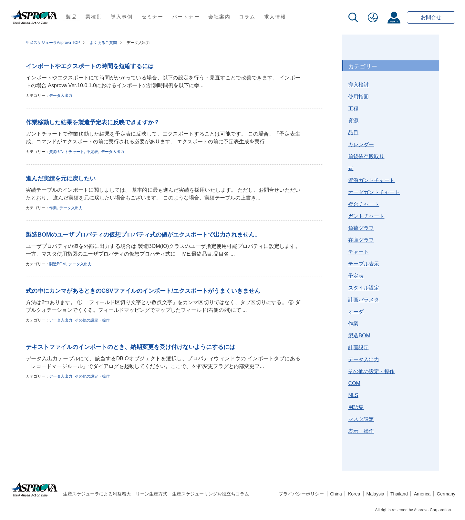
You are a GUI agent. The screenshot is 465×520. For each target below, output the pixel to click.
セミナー (152, 16)
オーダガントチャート (374, 192)
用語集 (356, 407)
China (336, 493)
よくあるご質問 (103, 42)
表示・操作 (361, 431)
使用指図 (358, 96)
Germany (446, 493)
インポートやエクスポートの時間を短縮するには (90, 66)
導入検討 (358, 84)
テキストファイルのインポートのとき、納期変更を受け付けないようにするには (130, 347)
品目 (353, 132)
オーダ (356, 311)
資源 (353, 120)
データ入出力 (60, 95)
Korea (354, 493)
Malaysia (375, 493)
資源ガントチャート (66, 151)
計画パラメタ (363, 299)
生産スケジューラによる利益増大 (97, 493)
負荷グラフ (361, 228)
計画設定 (358, 347)
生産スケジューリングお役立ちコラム (210, 493)
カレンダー (361, 144)
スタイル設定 (363, 288)
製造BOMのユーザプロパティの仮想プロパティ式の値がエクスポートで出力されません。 (143, 234)
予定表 (92, 151)
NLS (353, 395)
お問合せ (431, 17)
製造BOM (57, 264)
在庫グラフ (361, 240)
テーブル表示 (363, 264)
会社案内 (219, 16)
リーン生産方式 (151, 493)
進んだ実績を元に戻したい (61, 178)
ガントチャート (366, 216)
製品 (71, 16)
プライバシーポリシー (301, 493)
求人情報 (275, 16)
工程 (353, 108)
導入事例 (122, 16)
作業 (53, 208)
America (422, 493)
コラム (247, 16)
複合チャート (363, 204)
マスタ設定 (361, 419)
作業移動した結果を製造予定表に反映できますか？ (93, 122)
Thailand (399, 493)
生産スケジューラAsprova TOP (53, 42)
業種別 (94, 16)
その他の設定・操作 (92, 320)
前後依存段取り (366, 156)
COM (354, 383)
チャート (358, 252)
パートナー (186, 16)
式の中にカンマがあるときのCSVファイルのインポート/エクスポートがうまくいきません (143, 291)
